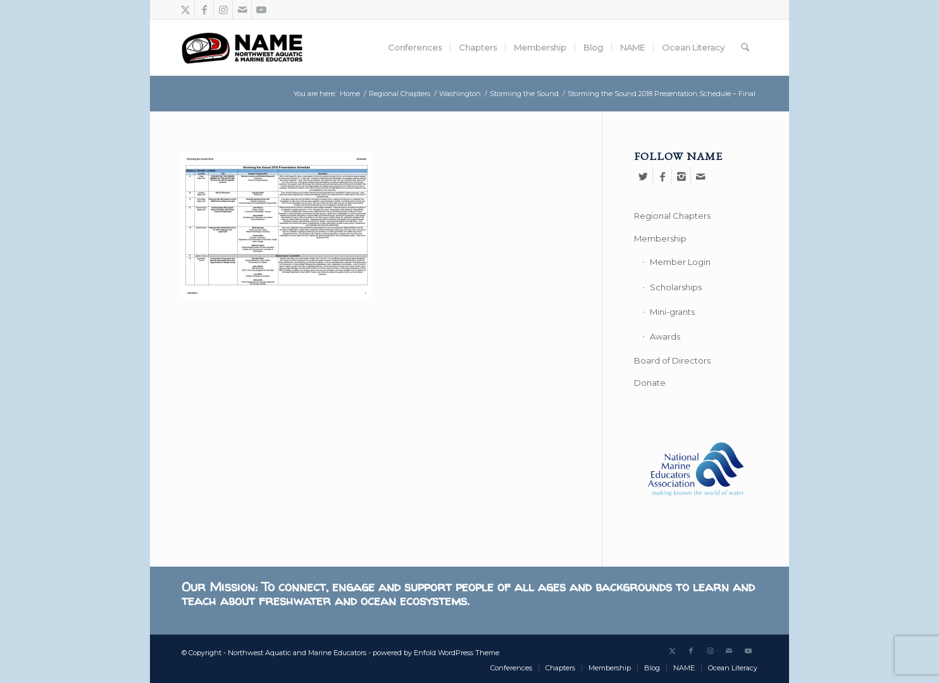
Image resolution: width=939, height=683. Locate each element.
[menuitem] (415, 47)
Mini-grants (672, 312)
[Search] (745, 47)
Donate (650, 383)
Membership (660, 238)
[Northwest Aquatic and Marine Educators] (242, 47)
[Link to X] (185, 9)
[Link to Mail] (242, 9)
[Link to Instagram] (223, 9)
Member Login (680, 262)
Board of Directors (672, 360)
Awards (665, 336)
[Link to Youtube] (261, 9)
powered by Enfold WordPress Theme (436, 652)
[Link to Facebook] (204, 9)
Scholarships (676, 287)
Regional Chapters (672, 216)
